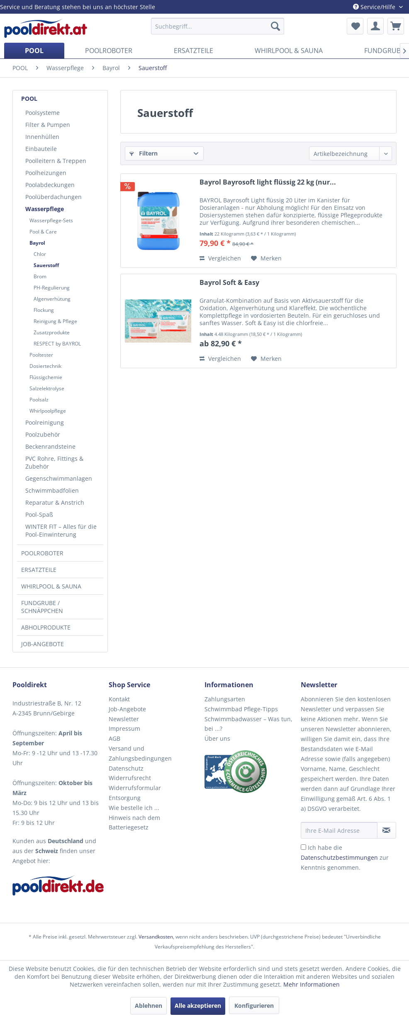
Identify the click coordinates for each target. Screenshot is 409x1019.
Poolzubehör (42, 434)
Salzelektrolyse (46, 388)
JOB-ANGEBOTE (42, 644)
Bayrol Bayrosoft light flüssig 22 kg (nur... (268, 182)
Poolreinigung (44, 422)
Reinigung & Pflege (55, 321)
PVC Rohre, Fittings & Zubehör (54, 462)
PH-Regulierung (52, 287)
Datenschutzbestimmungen (339, 857)
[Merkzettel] (355, 26)
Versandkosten (156, 936)
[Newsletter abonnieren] (386, 830)
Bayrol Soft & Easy (229, 282)
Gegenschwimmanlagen (58, 478)
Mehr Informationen (311, 984)
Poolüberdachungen (53, 197)
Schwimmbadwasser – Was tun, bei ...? (248, 724)
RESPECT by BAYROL (57, 343)
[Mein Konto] (375, 26)
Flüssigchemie (45, 377)
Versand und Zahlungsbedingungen (140, 753)
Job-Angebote (127, 709)
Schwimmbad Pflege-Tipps (241, 709)
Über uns (217, 738)
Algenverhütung (52, 298)
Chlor (40, 254)
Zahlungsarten (224, 699)
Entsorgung (125, 798)
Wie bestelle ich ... (134, 808)
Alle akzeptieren (198, 1005)
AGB (114, 738)
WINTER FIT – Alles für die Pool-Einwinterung (61, 530)
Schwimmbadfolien (52, 490)
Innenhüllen (42, 137)
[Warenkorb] (395, 26)
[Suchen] (275, 26)
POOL (29, 98)
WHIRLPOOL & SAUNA (51, 586)
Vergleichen (220, 258)
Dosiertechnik (45, 366)
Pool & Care (43, 231)
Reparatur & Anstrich (54, 502)
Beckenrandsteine (50, 446)
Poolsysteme (42, 113)
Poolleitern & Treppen (55, 161)
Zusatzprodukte (52, 332)
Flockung (44, 310)
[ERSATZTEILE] (193, 50)
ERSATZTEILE (38, 570)
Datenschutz (126, 768)
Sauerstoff (46, 265)
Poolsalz (39, 399)
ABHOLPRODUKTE (46, 627)
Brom (40, 276)
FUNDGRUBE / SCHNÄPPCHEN (42, 607)
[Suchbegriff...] (217, 26)
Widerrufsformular (135, 788)
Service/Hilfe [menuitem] (375, 7)
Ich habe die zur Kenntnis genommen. (345, 857)
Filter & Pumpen (47, 125)
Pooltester (41, 354)
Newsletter (124, 719)
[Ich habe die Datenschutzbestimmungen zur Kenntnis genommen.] (303, 847)
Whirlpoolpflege (47, 410)
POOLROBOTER (42, 553)
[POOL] (34, 50)
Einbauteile (41, 149)
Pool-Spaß (39, 514)
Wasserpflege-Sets (51, 220)
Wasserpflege (44, 209)
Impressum (124, 728)
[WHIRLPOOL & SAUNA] (288, 50)
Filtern (143, 153)
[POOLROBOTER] (108, 50)
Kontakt (119, 699)
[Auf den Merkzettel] (266, 258)
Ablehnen (148, 1005)
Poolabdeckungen (50, 185)
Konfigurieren (254, 1005)
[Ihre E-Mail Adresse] (339, 830)
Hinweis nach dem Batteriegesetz (134, 823)
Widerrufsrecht (130, 778)
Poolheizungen (45, 173)
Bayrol (37, 242)
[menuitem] (217, 26)
